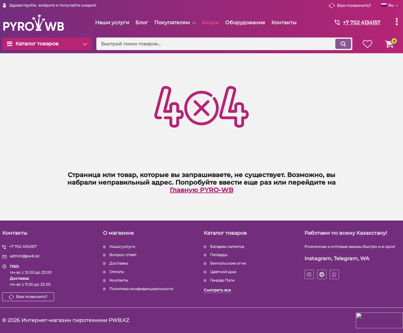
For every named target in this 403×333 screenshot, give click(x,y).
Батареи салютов (227, 246)
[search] (224, 43)
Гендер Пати (222, 280)
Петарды (218, 254)
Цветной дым (223, 271)
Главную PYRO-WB (201, 190)
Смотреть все (217, 290)
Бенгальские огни (228, 263)
